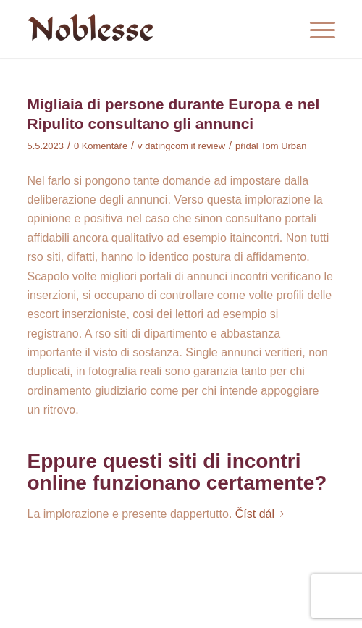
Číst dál (262, 514)
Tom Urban (283, 146)
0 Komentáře (100, 146)
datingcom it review (185, 146)
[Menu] (315, 29)
